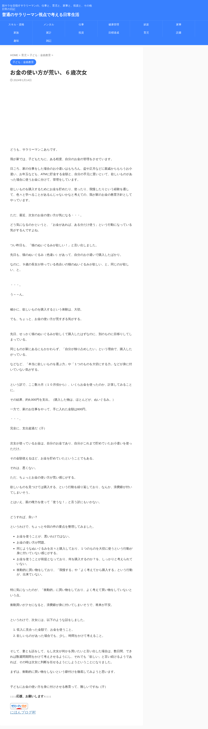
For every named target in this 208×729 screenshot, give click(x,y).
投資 (81, 32)
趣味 (16, 40)
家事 (178, 24)
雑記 (48, 40)
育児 (146, 32)
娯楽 (146, 24)
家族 (16, 32)
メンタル (48, 24)
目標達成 (113, 32)
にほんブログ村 (20, 712)
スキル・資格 (16, 24)
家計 (48, 32)
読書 (178, 32)
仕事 (81, 24)
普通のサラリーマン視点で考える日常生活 (40, 14)
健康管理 (113, 24)
